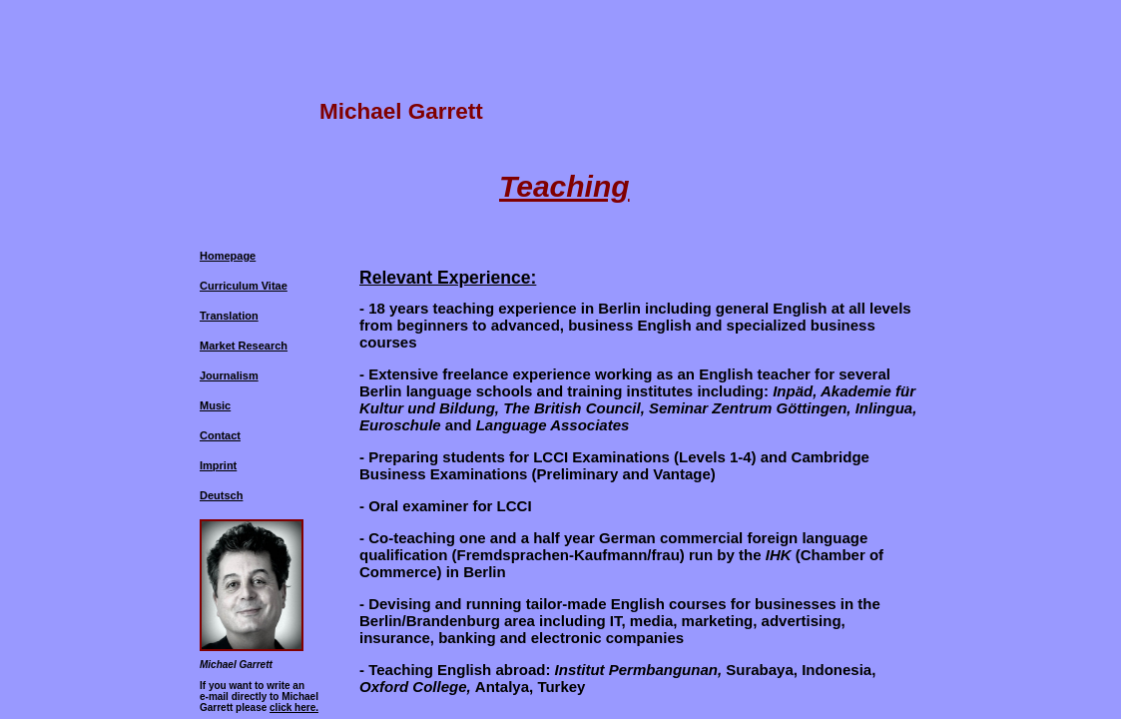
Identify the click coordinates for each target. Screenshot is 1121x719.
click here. (294, 707)
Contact (220, 435)
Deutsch (221, 495)
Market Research (243, 346)
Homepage (228, 256)
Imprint (218, 465)
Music (215, 405)
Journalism (229, 375)
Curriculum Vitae (243, 286)
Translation (229, 316)
